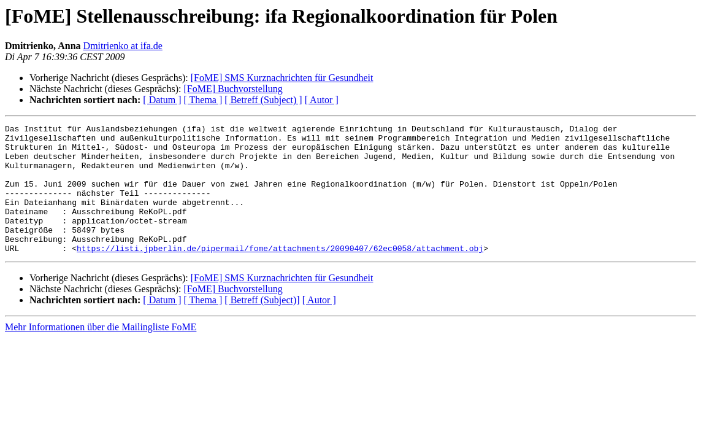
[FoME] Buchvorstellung (232, 88)
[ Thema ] (203, 100)
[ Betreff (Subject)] (261, 325)
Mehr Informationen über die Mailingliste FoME (100, 352)
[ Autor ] (322, 100)
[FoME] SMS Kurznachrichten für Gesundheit (282, 77)
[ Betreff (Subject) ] (263, 100)
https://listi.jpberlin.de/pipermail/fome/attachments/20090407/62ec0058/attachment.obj (280, 273)
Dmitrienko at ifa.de (123, 46)
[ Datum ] (162, 100)
